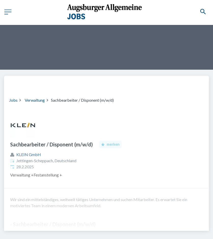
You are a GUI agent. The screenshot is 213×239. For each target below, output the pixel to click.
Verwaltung (35, 100)
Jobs (13, 100)
